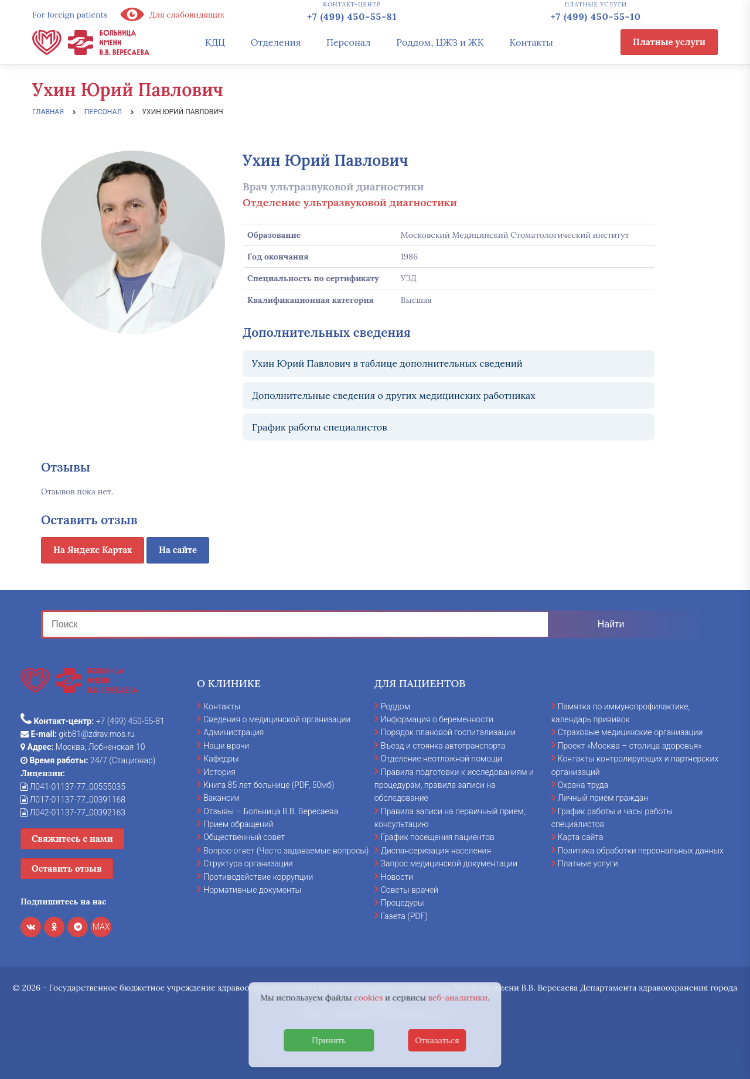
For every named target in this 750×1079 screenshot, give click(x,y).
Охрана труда (583, 785)
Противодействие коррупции (258, 877)
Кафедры (220, 758)
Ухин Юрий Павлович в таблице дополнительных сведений (387, 363)
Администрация (233, 732)
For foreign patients (69, 14)
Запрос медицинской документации (449, 863)
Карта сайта (581, 837)
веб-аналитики (458, 997)
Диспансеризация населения (436, 850)
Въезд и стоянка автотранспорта (443, 745)
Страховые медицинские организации (630, 732)
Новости (397, 877)
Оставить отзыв (67, 868)
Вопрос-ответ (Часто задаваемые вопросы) (286, 850)
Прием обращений (238, 824)
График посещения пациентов (438, 837)
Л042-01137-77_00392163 (73, 812)
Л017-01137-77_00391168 (73, 799)
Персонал (348, 42)
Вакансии (221, 798)
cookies (368, 997)
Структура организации (247, 863)
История (219, 772)
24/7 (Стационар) (88, 760)
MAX (101, 926)
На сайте (178, 549)
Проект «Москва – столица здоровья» (630, 745)
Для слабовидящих (171, 14)
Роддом (395, 706)
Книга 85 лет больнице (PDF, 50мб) (268, 785)
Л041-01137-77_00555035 (73, 786)
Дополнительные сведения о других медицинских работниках (394, 395)
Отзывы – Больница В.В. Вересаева (270, 811)
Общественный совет (244, 837)
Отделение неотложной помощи (441, 758)
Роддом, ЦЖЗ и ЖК (439, 42)
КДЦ (215, 42)
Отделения (276, 42)
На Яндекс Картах (92, 549)
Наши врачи (226, 745)
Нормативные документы (252, 889)
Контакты (531, 42)
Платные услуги (669, 41)
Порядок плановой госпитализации (448, 732)
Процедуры (402, 902)
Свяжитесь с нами (72, 838)
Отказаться (437, 1040)
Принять (329, 1040)
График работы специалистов (319, 427)
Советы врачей (409, 889)
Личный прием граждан (603, 798)
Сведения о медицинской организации (276, 719)
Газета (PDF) (404, 916)
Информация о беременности (437, 719)
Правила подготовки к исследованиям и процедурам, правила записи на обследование (454, 785)
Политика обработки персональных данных (641, 850)
